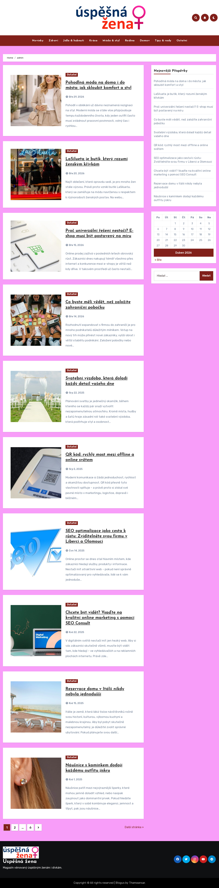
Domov (145, 40)
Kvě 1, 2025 (75, 779)
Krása (93, 40)
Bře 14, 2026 (76, 316)
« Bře (158, 259)
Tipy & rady (163, 40)
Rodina (130, 40)
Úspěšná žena (20, 861)
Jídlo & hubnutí (73, 40)
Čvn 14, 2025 (76, 550)
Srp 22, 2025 (76, 392)
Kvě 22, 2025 (76, 632)
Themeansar (137, 882)
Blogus (120, 882)
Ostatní (182, 40)
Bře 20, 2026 (76, 173)
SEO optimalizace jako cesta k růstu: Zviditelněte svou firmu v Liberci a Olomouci (96, 536)
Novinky (38, 40)
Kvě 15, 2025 (75, 703)
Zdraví (53, 40)
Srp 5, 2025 (75, 469)
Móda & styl (111, 40)
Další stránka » (134, 827)
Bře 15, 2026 (76, 245)
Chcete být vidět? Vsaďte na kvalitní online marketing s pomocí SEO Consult (100, 617)
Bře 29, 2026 (76, 96)
